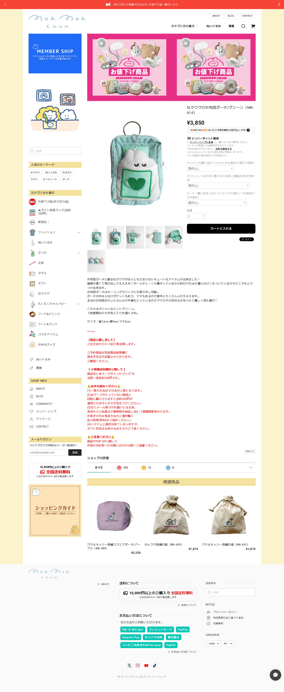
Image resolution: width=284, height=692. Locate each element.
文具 (41, 263)
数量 (189, 210)
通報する (250, 451)
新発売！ (44, 222)
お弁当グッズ (46, 344)
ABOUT (216, 15)
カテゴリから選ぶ (185, 26)
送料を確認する (224, 149)
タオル (42, 273)
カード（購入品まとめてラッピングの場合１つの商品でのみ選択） (221, 195)
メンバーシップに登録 (201, 142)
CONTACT (247, 15)
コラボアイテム (48, 334)
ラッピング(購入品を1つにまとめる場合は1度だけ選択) (220, 162)
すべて (99, 467)
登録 (75, 452)
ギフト (42, 283)
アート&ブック (47, 324)
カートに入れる (221, 228)
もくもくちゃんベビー (52, 304)
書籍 (231, 26)
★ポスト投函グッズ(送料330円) (54, 212)
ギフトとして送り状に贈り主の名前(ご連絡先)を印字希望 (220, 178)
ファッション (46, 232)
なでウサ (44, 293)
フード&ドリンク (49, 314)
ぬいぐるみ (213, 26)
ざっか (42, 252)
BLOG (231, 15)
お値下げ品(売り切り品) (53, 201)
